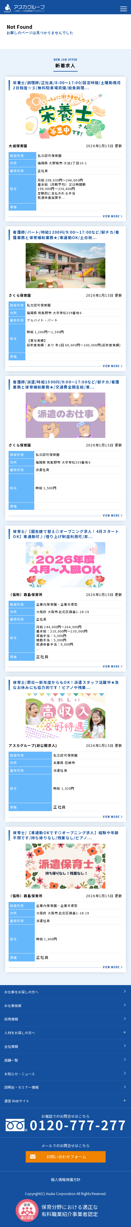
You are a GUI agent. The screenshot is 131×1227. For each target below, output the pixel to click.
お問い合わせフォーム (66, 1156)
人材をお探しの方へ (19, 1032)
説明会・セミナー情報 (21, 1087)
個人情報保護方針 (65, 1179)
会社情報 (11, 1046)
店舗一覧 (11, 1060)
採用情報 (11, 1018)
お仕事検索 (12, 1005)
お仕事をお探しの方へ (21, 991)
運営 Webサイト (16, 1100)
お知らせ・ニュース (19, 1073)
